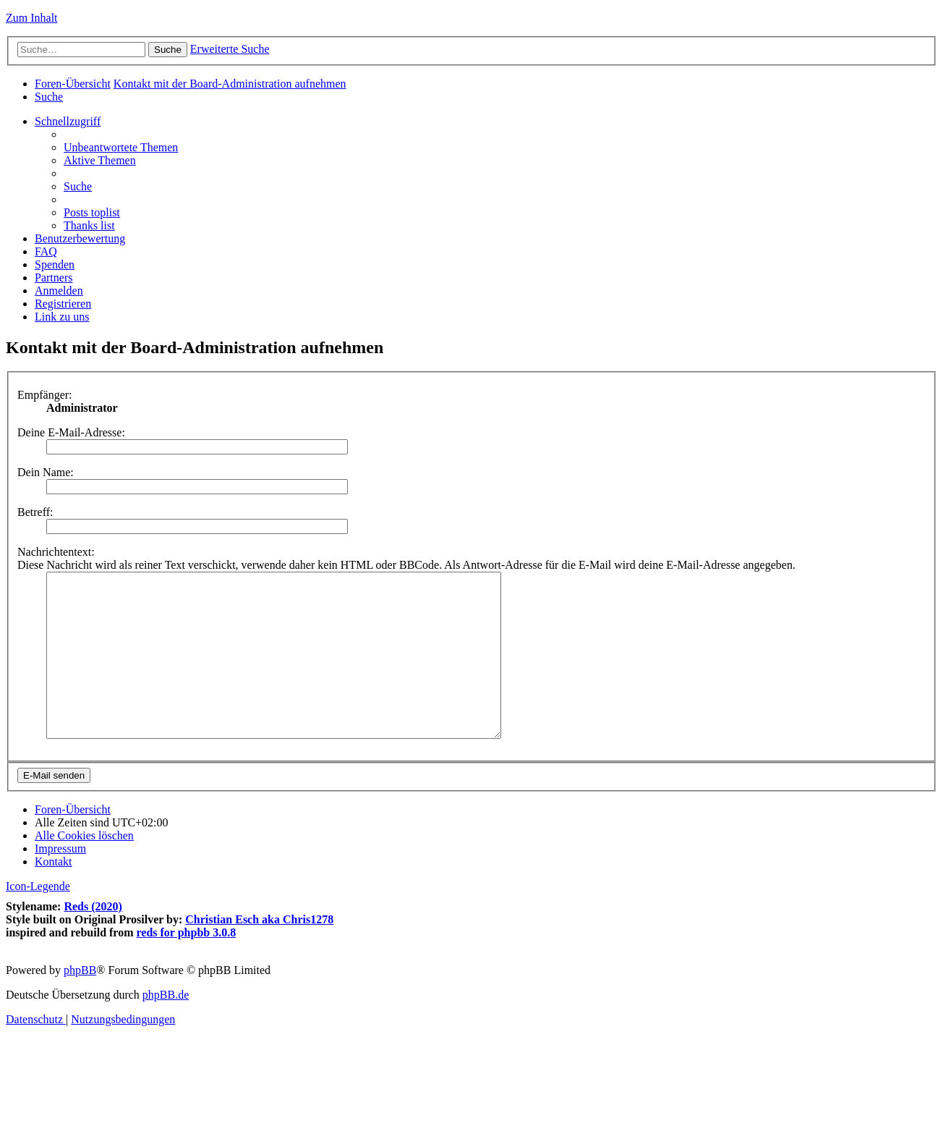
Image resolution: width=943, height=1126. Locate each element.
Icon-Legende (38, 919)
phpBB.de (165, 1027)
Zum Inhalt (32, 18)
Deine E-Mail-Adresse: (71, 432)
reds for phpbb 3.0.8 (186, 965)
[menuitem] (49, 96)
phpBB (80, 1002)
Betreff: (35, 512)
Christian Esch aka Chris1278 (259, 952)
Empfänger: (44, 395)
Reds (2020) (92, 939)
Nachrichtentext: (56, 552)
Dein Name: (45, 472)
